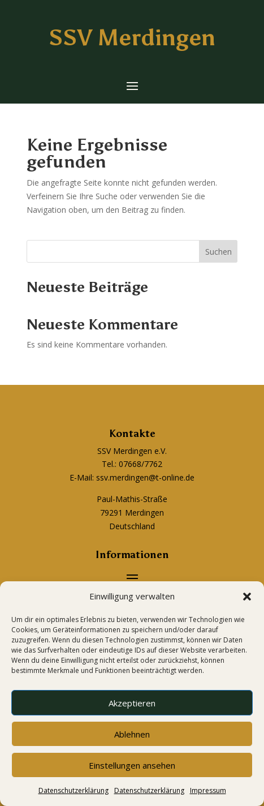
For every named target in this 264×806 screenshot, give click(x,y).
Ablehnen (132, 734)
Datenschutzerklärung (73, 790)
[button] (247, 596)
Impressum (208, 790)
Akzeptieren (132, 703)
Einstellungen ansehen (132, 765)
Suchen (218, 251)
